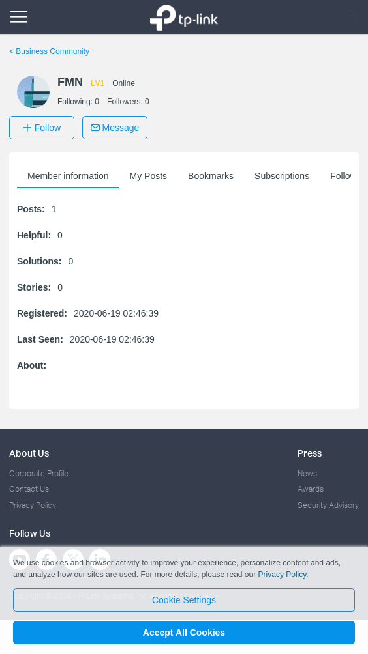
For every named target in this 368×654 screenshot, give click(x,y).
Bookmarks (211, 176)
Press (310, 453)
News (307, 473)
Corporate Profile (39, 473)
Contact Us (29, 489)
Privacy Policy (32, 505)
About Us (29, 453)
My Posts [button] (149, 176)
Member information (68, 176)
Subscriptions (281, 176)
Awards (311, 489)
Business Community (49, 51)
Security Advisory (328, 505)
